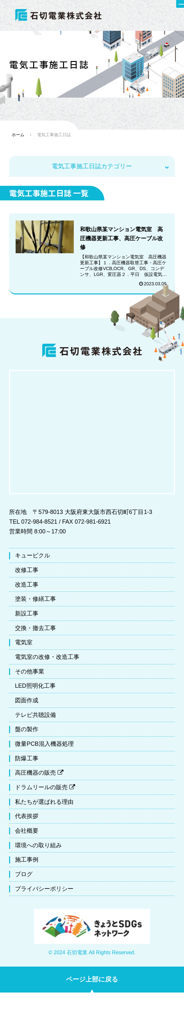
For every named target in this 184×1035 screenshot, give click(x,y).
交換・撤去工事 (35, 630)
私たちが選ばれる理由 (44, 804)
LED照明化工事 (35, 688)
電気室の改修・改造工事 (47, 659)
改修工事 (26, 572)
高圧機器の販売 (39, 775)
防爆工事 (26, 760)
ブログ (24, 876)
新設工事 (26, 615)
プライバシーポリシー (44, 890)
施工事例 (26, 862)
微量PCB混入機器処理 (44, 746)
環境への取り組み (38, 847)
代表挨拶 (26, 818)
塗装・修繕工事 (35, 601)
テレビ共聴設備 (35, 717)
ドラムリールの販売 (45, 789)
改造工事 (26, 586)
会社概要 (26, 833)
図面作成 (26, 702)
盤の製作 (26, 731)
